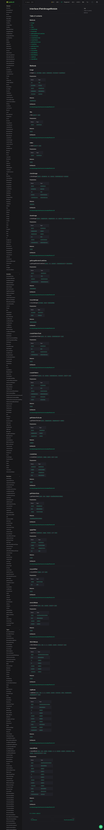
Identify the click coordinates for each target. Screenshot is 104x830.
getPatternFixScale (36, 42)
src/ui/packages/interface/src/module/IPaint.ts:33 (42, 137)
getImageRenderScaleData (38, 33)
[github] (97, 2)
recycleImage (34, 35)
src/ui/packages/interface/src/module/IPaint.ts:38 (42, 294)
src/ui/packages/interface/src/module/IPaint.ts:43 (42, 449)
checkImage (34, 29)
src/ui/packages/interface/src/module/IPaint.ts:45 (42, 488)
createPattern (34, 40)
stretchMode (34, 52)
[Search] (29, 2)
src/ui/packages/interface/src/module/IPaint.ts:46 (42, 524)
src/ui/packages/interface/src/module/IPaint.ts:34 (42, 168)
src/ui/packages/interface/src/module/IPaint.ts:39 (42, 328)
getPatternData (35, 46)
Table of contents (88, 10)
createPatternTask (35, 37)
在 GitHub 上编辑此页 (35, 813)
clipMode (33, 57)
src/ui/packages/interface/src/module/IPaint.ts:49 (42, 564)
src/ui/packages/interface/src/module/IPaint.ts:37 (42, 255)
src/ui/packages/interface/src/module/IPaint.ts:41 (42, 367)
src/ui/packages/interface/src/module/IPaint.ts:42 (42, 412)
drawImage (34, 31)
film (32, 25)
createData (34, 44)
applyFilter (33, 48)
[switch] (92, 2)
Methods (86, 12)
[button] (13, 6)
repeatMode (34, 59)
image (32, 23)
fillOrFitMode (34, 54)
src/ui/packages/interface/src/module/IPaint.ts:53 (42, 684)
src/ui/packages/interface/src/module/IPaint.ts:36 (42, 210)
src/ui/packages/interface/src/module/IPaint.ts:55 (42, 807)
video (32, 27)
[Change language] (88, 2)
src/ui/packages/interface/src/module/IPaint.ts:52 (42, 636)
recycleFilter (34, 50)
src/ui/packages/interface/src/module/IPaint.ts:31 (42, 107)
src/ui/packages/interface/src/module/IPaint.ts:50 (42, 597)
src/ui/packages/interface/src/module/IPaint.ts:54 (42, 743)
